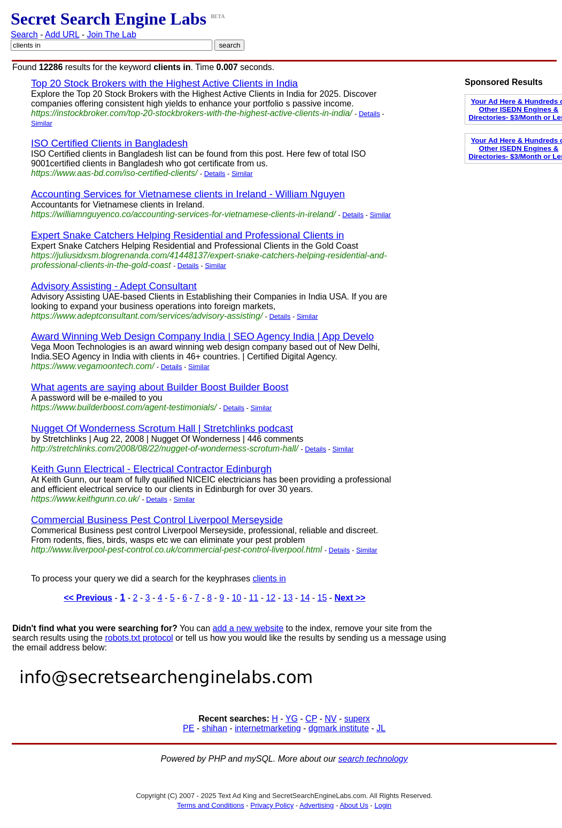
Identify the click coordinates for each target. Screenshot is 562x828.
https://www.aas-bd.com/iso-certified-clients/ (114, 173)
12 (270, 597)
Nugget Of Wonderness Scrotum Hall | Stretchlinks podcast (162, 428)
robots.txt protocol (139, 637)
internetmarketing (268, 728)
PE (188, 728)
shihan (214, 728)
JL (381, 728)
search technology (373, 758)
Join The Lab (111, 34)
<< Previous (88, 597)
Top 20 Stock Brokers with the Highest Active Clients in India (164, 83)
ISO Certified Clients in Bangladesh (109, 143)
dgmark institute (339, 728)
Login (382, 805)
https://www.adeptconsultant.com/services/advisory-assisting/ (147, 315)
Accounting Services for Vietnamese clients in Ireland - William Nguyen (188, 194)
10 (236, 597)
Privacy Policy (272, 805)
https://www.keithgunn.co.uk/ (85, 498)
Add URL (62, 34)
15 (322, 597)
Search (24, 34)
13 (287, 597)
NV (330, 718)
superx (357, 718)
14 (305, 597)
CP (311, 718)
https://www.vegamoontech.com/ (92, 366)
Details (369, 114)
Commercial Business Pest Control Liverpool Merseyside (157, 519)
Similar (41, 123)
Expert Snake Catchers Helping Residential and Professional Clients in (187, 235)
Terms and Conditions (210, 805)
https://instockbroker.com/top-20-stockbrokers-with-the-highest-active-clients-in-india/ (191, 113)
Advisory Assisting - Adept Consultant (114, 286)
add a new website (248, 628)
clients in (269, 578)
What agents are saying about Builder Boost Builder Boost (159, 387)
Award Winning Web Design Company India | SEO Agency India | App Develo (202, 336)
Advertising (316, 805)
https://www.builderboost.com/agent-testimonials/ (124, 407)
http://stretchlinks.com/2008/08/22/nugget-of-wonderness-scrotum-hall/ (164, 448)
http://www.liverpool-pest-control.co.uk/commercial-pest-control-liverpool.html (176, 549)
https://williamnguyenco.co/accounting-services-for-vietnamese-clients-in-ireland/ (183, 214)
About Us (354, 805)
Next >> (350, 597)
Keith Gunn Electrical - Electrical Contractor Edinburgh (151, 468)
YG (292, 718)
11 (253, 597)
